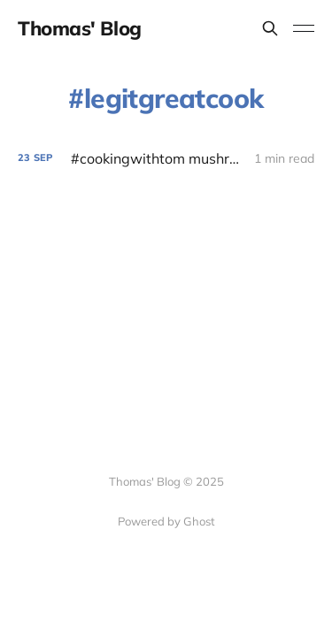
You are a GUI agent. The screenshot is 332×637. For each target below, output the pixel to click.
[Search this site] (270, 28)
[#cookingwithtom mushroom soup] (166, 158)
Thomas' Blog (80, 28)
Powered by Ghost (166, 521)
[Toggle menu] (303, 28)
